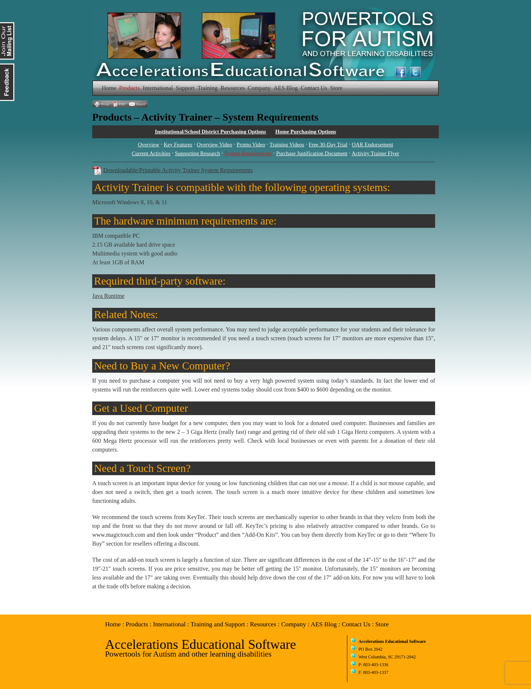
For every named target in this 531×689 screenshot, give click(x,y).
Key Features (178, 144)
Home (109, 88)
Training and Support (218, 624)
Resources (233, 88)
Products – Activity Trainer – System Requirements (205, 117)
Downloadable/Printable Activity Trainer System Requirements (178, 170)
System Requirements (248, 153)
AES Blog (286, 88)
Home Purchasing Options (305, 132)
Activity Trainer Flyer (375, 153)
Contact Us (314, 88)
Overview (148, 144)
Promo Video (251, 144)
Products (129, 88)
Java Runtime (108, 296)
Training (208, 88)
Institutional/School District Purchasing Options (210, 132)
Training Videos (287, 144)
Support (185, 88)
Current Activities (151, 153)
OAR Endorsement (372, 144)
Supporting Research (197, 153)
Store (336, 88)
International (158, 88)
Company (259, 88)
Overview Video (214, 144)
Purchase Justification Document (311, 153)
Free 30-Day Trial (328, 144)
